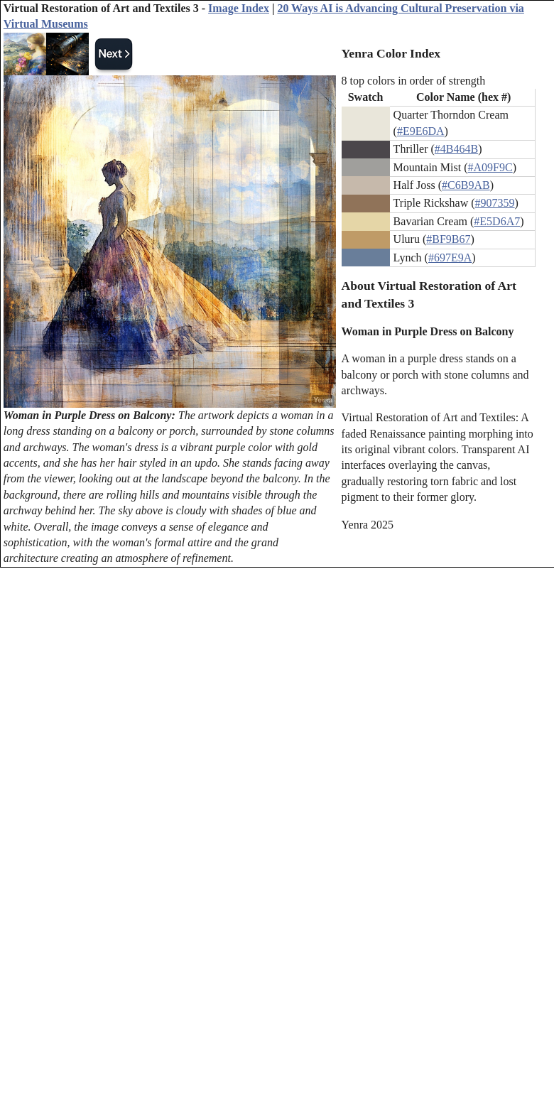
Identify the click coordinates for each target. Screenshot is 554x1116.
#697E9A (450, 257)
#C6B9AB (466, 185)
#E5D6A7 (497, 221)
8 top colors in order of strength (414, 81)
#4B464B (456, 149)
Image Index (238, 8)
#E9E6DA (421, 131)
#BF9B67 (448, 239)
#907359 (495, 203)
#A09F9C (490, 167)
